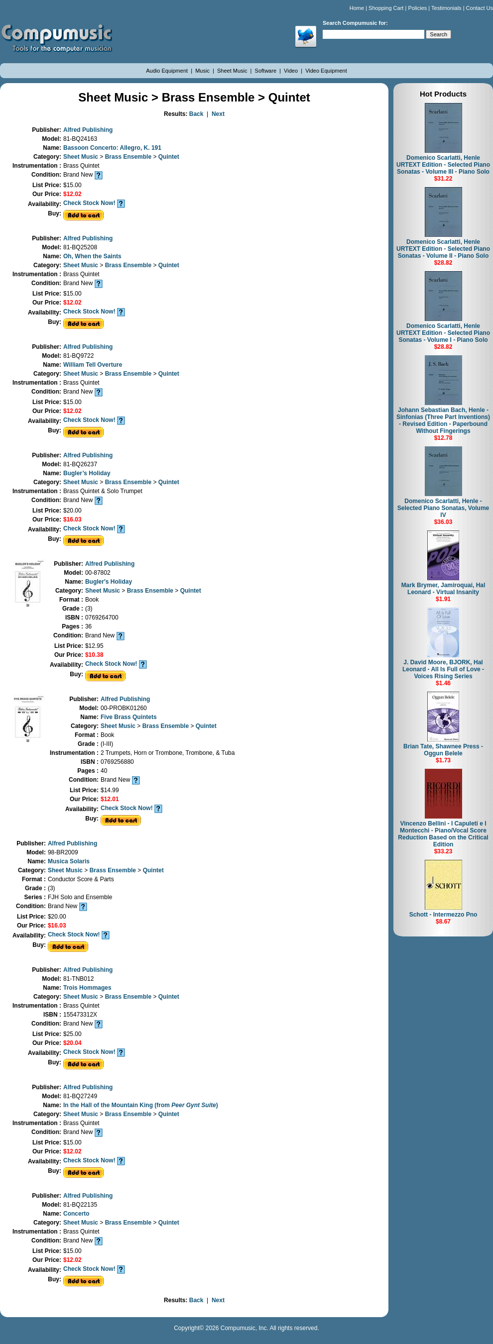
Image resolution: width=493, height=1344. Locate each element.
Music (203, 71)
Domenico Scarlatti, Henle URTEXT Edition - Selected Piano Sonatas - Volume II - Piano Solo (443, 248)
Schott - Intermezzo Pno (443, 914)
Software (266, 71)
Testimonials (446, 8)
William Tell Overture (92, 364)
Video (291, 71)
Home (357, 8)
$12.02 (72, 194)
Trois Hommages (87, 987)
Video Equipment (326, 71)
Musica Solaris (69, 861)
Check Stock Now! (89, 203)
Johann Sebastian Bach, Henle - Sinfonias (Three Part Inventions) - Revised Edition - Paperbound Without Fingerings (443, 420)
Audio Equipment (167, 71)
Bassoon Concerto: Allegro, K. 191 (112, 147)
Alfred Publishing (88, 129)
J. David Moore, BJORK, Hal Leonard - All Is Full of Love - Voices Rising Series (443, 669)
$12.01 (110, 799)
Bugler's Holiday (108, 581)
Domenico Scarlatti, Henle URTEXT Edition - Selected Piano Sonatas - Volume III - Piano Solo (443, 164)
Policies (417, 8)
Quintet (168, 156)
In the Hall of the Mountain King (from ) (140, 1105)
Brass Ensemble (129, 156)
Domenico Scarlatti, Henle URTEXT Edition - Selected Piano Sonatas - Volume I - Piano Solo (443, 332)
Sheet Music (233, 71)
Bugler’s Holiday (87, 473)
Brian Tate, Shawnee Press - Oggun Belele (443, 750)
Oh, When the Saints (92, 256)
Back (196, 113)
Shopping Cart (386, 8)
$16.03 (72, 519)
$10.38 (94, 654)
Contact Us (479, 8)
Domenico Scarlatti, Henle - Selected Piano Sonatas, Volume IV (443, 508)
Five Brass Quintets (129, 717)
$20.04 (72, 1042)
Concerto (76, 1213)
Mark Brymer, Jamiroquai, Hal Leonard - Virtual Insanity (443, 589)
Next (218, 113)
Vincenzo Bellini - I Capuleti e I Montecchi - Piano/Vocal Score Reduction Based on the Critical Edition (443, 834)
